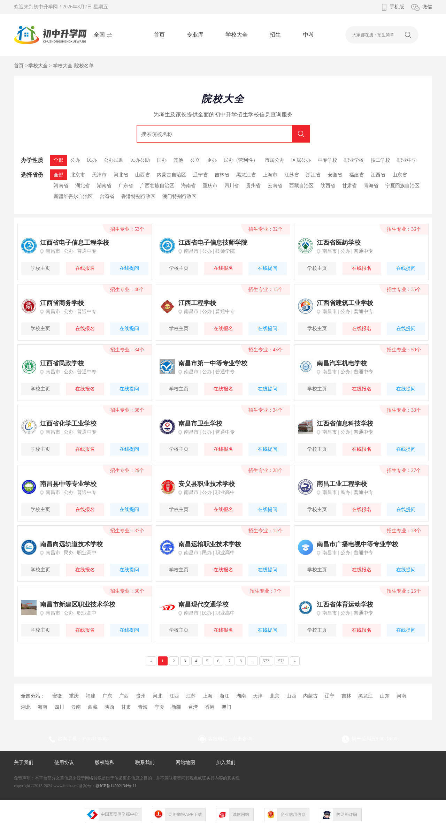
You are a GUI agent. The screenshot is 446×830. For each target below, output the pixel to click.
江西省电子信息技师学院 (212, 242)
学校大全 (236, 35)
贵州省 (253, 185)
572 (266, 660)
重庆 (74, 696)
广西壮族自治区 (157, 185)
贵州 (141, 696)
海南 (42, 707)
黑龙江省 (246, 174)
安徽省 (335, 174)
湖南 (241, 696)
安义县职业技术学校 (206, 483)
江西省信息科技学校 (345, 423)
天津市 (99, 174)
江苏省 (291, 174)
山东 (385, 696)
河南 (401, 696)
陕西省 (328, 185)
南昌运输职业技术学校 (209, 544)
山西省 (142, 174)
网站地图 (185, 762)
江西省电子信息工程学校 (74, 242)
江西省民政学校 (62, 363)
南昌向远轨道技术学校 (71, 544)
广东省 (125, 185)
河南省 (61, 185)
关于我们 (23, 762)
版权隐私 (104, 762)
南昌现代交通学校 (203, 604)
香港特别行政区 (138, 196)
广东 (107, 696)
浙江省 (313, 174)
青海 (143, 707)
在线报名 (85, 268)
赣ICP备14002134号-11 (116, 785)
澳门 (226, 707)
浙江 (224, 696)
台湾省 (107, 196)
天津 (258, 696)
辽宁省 (200, 174)
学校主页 (40, 268)
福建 (90, 696)
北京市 (77, 174)
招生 (275, 35)
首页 (159, 35)
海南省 (188, 185)
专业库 (195, 35)
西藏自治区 (301, 185)
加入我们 (226, 762)
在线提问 (129, 268)
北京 (274, 696)
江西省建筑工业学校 (345, 302)
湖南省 (104, 185)
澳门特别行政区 (179, 196)
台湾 (193, 707)
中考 (308, 35)
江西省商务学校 (62, 302)
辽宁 (329, 696)
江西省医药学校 (339, 242)
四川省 (231, 185)
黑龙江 (365, 696)
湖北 (26, 707)
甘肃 (126, 707)
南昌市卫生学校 (200, 423)
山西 (291, 696)
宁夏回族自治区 (402, 185)
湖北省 (82, 185)
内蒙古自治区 (171, 174)
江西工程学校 (197, 302)
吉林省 (222, 174)
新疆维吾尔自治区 (73, 196)
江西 (174, 696)
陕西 (109, 707)
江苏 (191, 696)
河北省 (121, 174)
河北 (157, 696)
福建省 (356, 174)
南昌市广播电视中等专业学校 (357, 544)
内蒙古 (310, 696)
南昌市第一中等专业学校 (212, 363)
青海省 (371, 185)
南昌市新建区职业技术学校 (77, 604)
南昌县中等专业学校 (68, 483)
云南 (76, 707)
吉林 (346, 696)
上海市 (270, 174)
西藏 (93, 707)
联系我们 (145, 762)
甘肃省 (349, 185)
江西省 (378, 174)
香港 (210, 707)
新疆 (176, 707)
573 (281, 660)
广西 (124, 696)
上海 (208, 696)
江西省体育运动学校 (345, 604)
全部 (58, 174)
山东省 (399, 174)
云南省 (275, 185)
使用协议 (64, 762)
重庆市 (210, 185)
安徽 (57, 696)
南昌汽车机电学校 (342, 363)
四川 (59, 707)
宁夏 (159, 707)
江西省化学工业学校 (68, 423)
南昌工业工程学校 (342, 483)
